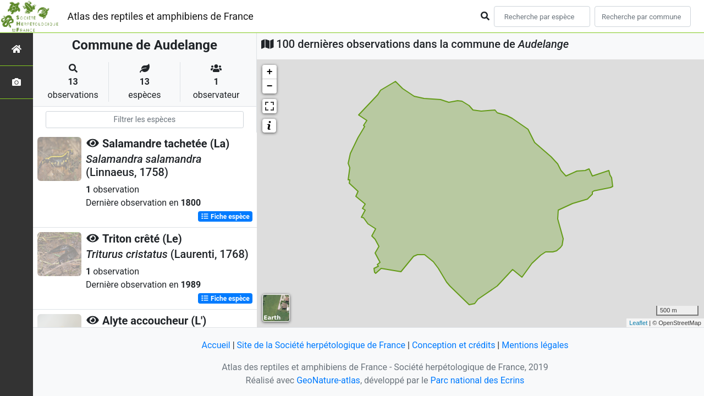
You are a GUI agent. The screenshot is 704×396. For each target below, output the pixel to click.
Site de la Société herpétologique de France (321, 345)
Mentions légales (535, 345)
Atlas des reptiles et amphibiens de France (161, 16)
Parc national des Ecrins (477, 380)
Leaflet (638, 323)
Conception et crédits (454, 345)
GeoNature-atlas (328, 380)
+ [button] (270, 72)
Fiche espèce (225, 217)
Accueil (215, 345)
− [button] (270, 86)
